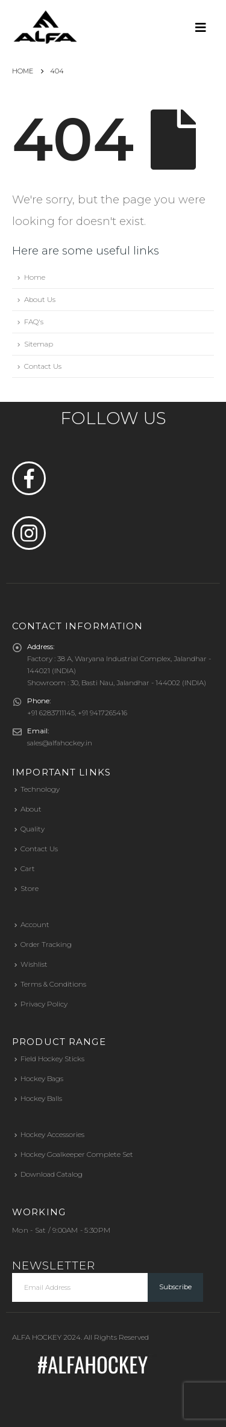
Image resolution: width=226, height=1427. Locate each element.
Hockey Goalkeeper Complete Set (76, 1154)
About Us (39, 299)
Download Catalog (51, 1174)
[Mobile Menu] (204, 27)
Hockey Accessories (52, 1134)
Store (29, 888)
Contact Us (42, 366)
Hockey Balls (41, 1098)
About (31, 809)
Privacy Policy (43, 1004)
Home (34, 277)
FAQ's (33, 322)
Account (34, 924)
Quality (32, 829)
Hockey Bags (41, 1078)
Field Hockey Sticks (52, 1059)
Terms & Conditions (53, 984)
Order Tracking (46, 944)
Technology (40, 789)
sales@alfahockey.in (59, 743)
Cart (27, 869)
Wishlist (34, 964)
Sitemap (38, 344)
